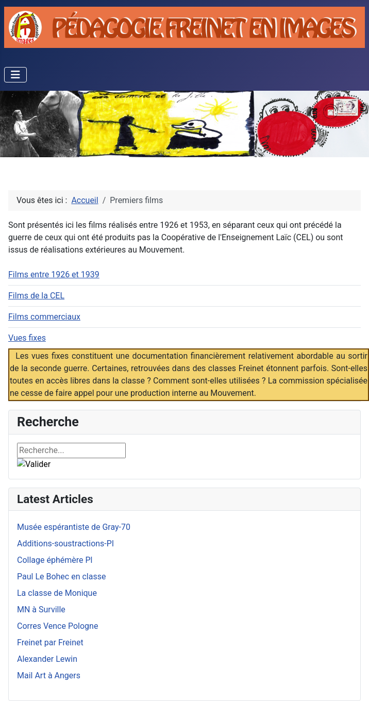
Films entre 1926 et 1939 (53, 274)
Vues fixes (27, 338)
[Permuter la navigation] (15, 74)
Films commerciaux (44, 317)
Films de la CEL (36, 296)
